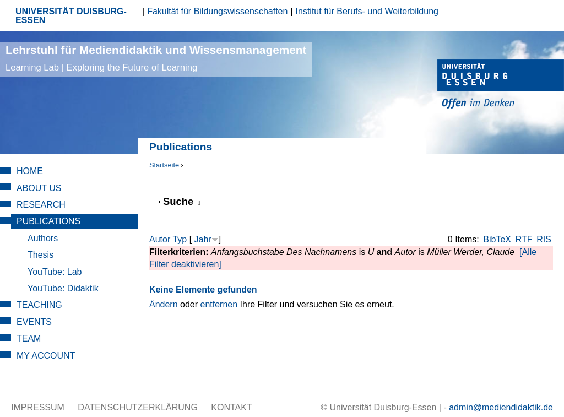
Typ (179, 239)
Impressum (37, 407)
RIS (543, 239)
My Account (46, 355)
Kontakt (231, 407)
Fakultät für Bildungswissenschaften (217, 11)
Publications (48, 221)
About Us (39, 188)
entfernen (219, 304)
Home (30, 171)
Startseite (164, 165)
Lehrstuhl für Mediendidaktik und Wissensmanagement (156, 58)
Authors (43, 238)
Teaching (39, 305)
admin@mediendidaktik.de (501, 407)
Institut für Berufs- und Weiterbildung (367, 11)
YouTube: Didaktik (63, 288)
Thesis (40, 254)
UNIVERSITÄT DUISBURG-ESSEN (71, 16)
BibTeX (497, 239)
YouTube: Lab (55, 272)
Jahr (203, 239)
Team (29, 338)
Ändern (163, 304)
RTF (524, 239)
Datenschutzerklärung (138, 407)
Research (41, 204)
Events (34, 322)
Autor (159, 239)
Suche (181, 201)
